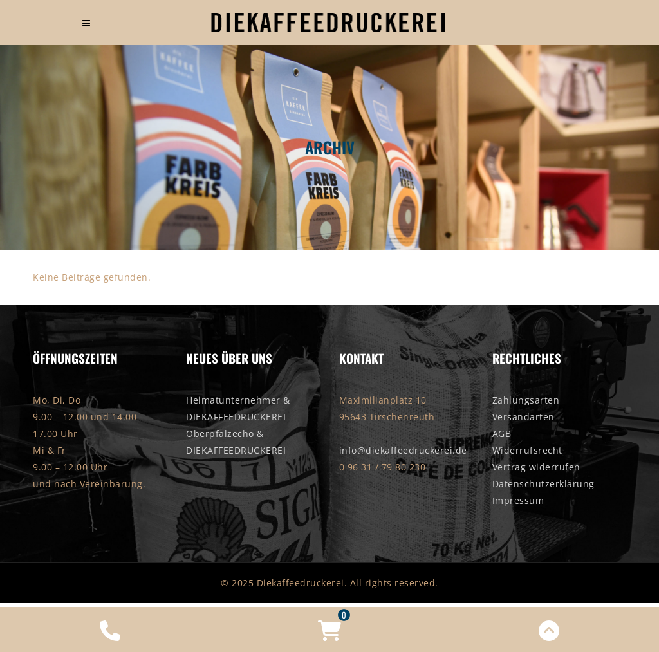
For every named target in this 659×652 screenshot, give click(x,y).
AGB (502, 433)
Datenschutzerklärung (543, 484)
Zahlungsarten (526, 400)
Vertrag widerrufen (536, 467)
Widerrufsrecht (527, 450)
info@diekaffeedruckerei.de (403, 450)
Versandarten (523, 417)
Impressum (518, 500)
